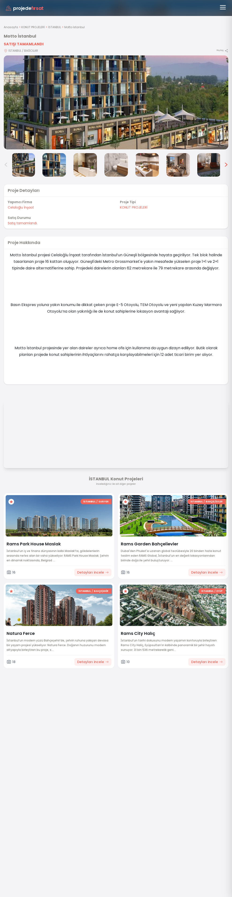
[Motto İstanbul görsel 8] (209, 165)
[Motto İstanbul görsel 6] (147, 165)
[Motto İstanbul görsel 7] (178, 165)
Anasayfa (11, 27)
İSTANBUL (54, 27)
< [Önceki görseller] (6, 165)
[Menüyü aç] (222, 7)
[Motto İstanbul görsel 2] (23, 165)
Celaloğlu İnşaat (21, 207)
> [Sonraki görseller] (226, 165)
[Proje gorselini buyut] (116, 102)
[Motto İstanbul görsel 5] (116, 165)
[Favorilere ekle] (11, 502)
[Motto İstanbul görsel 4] (85, 165)
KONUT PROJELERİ (33, 27)
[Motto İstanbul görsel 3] (54, 165)
